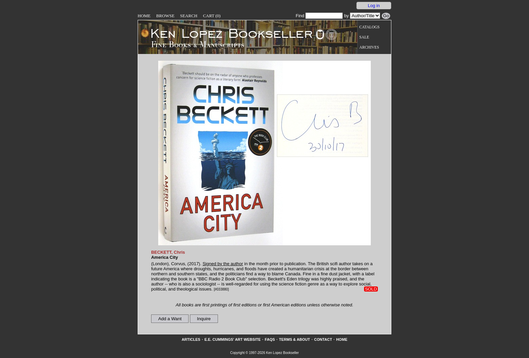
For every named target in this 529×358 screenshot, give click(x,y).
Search (188, 15)
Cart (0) (212, 15)
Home (144, 15)
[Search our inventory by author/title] (365, 15)
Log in (374, 5)
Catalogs (369, 27)
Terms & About (294, 339)
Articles (191, 339)
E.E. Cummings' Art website (232, 339)
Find (319, 15)
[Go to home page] (227, 33)
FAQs (270, 339)
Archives (369, 47)
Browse (165, 15)
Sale (364, 37)
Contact (323, 339)
